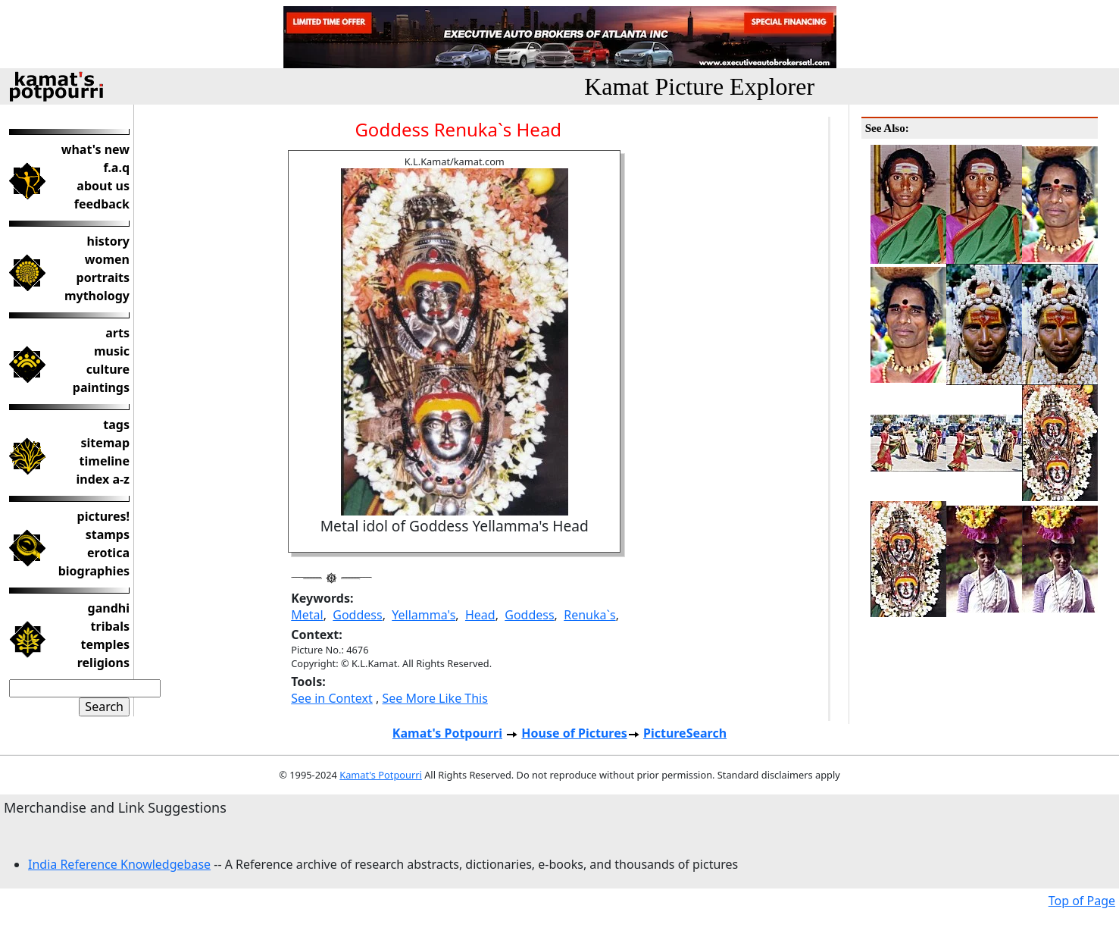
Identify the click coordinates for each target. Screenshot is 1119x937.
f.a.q (116, 167)
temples (105, 644)
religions (103, 662)
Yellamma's (423, 614)
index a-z (103, 479)
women (107, 259)
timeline (105, 461)
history (108, 241)
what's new (95, 149)
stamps (108, 534)
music (112, 351)
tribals (110, 626)
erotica (108, 552)
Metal (307, 614)
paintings (101, 387)
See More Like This (434, 698)
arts (117, 332)
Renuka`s (589, 614)
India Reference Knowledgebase (119, 864)
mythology (97, 295)
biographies (94, 571)
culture (108, 369)
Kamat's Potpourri (447, 733)
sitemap (105, 442)
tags (116, 424)
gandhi (109, 608)
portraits (103, 277)
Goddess (357, 614)
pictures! (103, 516)
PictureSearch (685, 733)
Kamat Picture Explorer (699, 86)
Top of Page (1082, 900)
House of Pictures (574, 733)
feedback (102, 204)
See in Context (332, 698)
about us (103, 185)
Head (480, 614)
